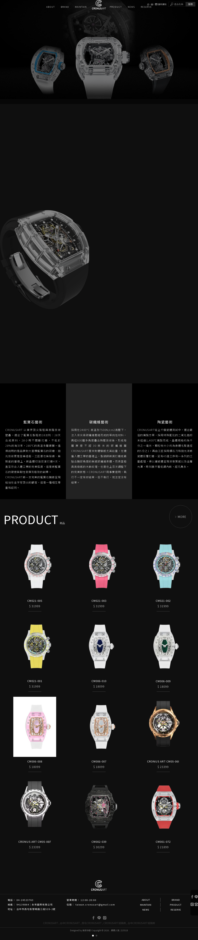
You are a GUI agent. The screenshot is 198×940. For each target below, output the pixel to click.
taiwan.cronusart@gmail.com (95, 911)
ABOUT (146, 906)
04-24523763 (24, 907)
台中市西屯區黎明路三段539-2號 (36, 916)
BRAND (176, 906)
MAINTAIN (145, 911)
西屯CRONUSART (92, 930)
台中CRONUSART (70, 930)
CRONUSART (50, 930)
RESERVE (176, 916)
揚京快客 (86, 937)
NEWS (145, 916)
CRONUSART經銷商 (114, 930)
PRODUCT (176, 911)
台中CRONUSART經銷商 (141, 930)
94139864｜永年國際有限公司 (34, 911)
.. (109, 937)
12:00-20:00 (88, 907)
